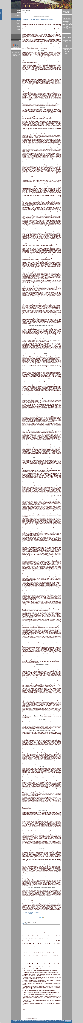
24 (29, 634)
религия (18, 23)
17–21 (46, 353)
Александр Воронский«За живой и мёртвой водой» (67, 24)
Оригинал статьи (44, 914)
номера (19, 14)
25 (43, 643)
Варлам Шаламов (66, 11)
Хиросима (67, 12)
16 (27, 350)
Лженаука (66, 53)
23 (28, 617)
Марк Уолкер (58, 14)
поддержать (0, 14)
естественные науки (16, 31)
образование (18, 22)
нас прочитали (17, 15)
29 (53, 852)
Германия (27, 12)
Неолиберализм (66, 46)
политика (18, 20)
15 (56, 345)
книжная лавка (17, 38)
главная (19, 10)
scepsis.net (56, 1020)
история (18, 26)
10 (29, 218)
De (71, 0)
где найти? (18, 17)
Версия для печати (26, 10)
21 (34, 715)
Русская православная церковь (67, 48)
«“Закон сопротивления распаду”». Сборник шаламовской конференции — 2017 (67, 27)
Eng (69, 0)
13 (30, 251)
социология (18, 28)
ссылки (19, 36)
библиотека (18, 18)
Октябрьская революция (67, 40)
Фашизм (23, 12)
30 (57, 871)
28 (30, 706)
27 (46, 691)
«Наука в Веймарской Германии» (30, 922)
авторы (19, 34)
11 (26, 248)
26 (27, 667)
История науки (31, 12)
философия (18, 25)
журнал (19, 12)
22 (32, 599)
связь (19, 40)
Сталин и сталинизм (67, 49)
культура (18, 29)
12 (30, 248)
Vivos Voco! (38, 914)
